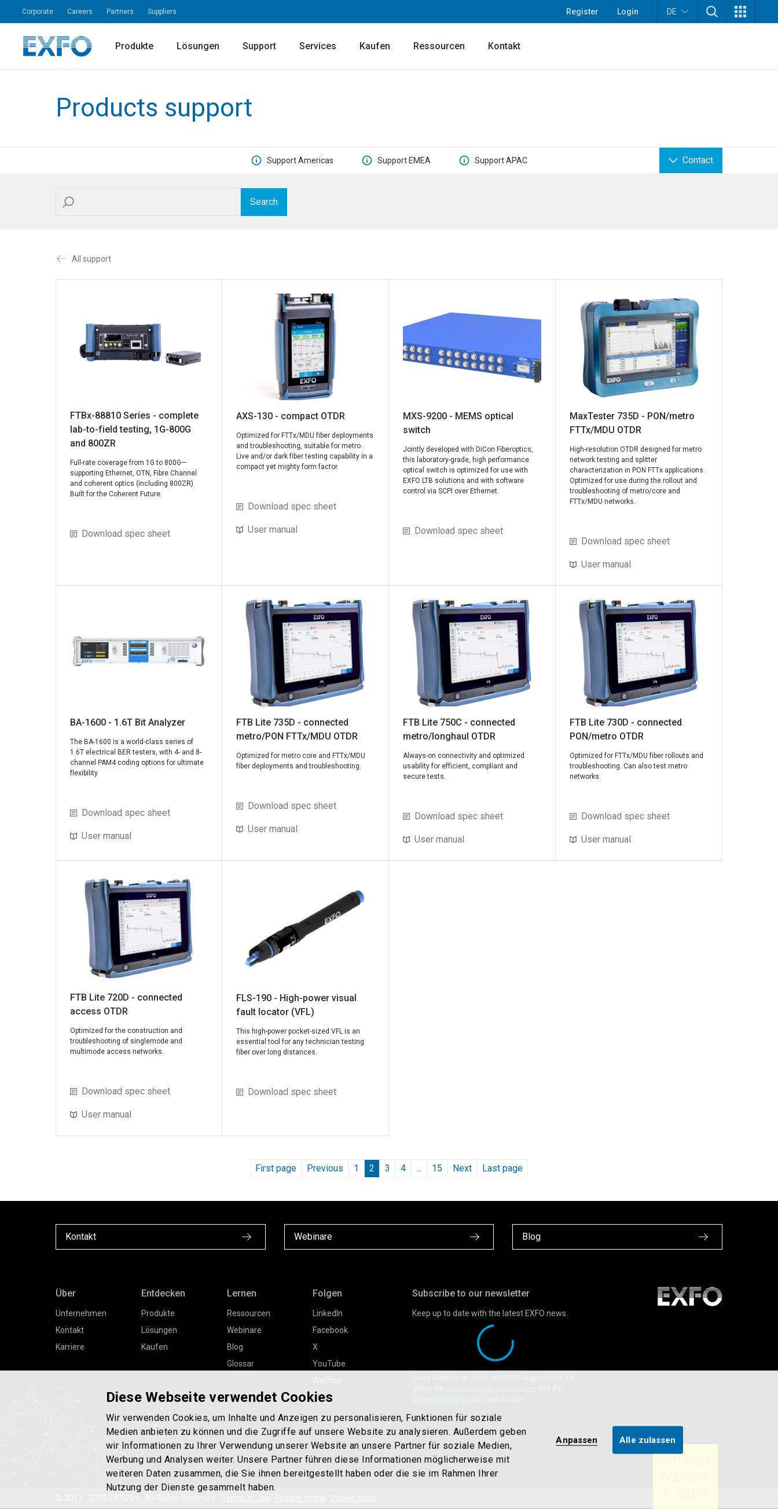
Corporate (37, 12)
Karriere (70, 1346)
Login (627, 11)
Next (462, 1168)
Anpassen (576, 1439)
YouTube (329, 1363)
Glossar (240, 1363)
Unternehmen (81, 1313)
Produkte (134, 46)
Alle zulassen (647, 1439)
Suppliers (162, 12)
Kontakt (504, 46)
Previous (325, 1168)
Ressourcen (439, 46)
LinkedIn (328, 1313)
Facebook (330, 1330)
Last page (502, 1168)
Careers (80, 12)
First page (275, 1168)
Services (317, 46)
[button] (712, 11)
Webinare (244, 1330)
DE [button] (677, 11)
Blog (235, 1346)
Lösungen (198, 46)
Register (582, 11)
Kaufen (374, 46)
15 (437, 1168)
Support (259, 46)
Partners (120, 12)
